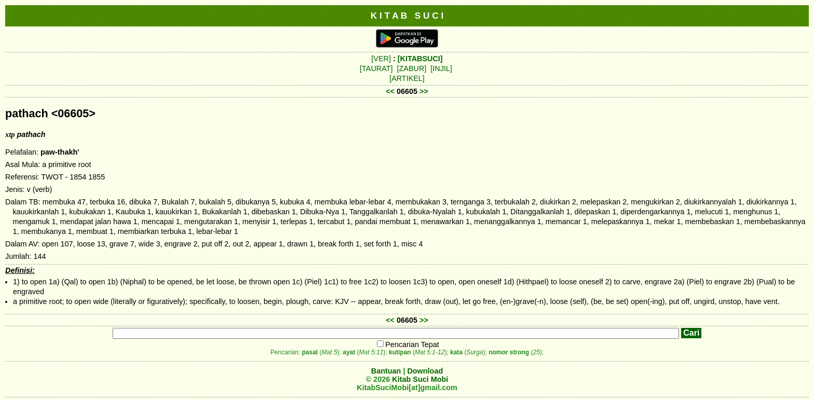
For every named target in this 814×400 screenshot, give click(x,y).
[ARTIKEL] (407, 78)
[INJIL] (441, 68)
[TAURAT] (376, 68)
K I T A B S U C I (407, 15)
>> (423, 91)
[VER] (381, 58)
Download (425, 371)
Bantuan (386, 371)
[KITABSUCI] (420, 58)
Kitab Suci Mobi (420, 379)
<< (390, 91)
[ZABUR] (412, 68)
